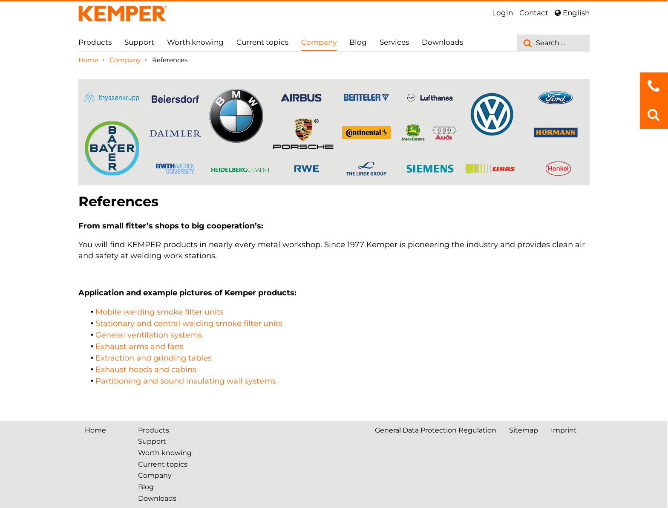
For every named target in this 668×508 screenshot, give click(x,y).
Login (502, 13)
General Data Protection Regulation (435, 430)
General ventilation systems (148, 335)
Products (95, 42)
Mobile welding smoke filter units (159, 312)
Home (89, 60)
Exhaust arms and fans (139, 346)
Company (319, 42)
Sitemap (523, 430)
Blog (358, 42)
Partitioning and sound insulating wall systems (185, 381)
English (572, 13)
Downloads (442, 42)
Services (394, 42)
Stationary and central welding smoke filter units (188, 323)
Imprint (564, 430)
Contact (533, 13)
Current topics (262, 42)
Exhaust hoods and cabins (145, 369)
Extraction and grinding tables (153, 358)
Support (139, 42)
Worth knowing (195, 42)
